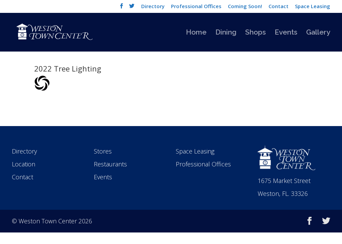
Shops (255, 33)
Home (196, 33)
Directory (153, 6)
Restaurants (110, 164)
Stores (103, 151)
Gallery (318, 33)
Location (23, 164)
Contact (278, 6)
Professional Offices (196, 6)
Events (286, 33)
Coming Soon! (245, 6)
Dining (225, 33)
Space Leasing (312, 6)
